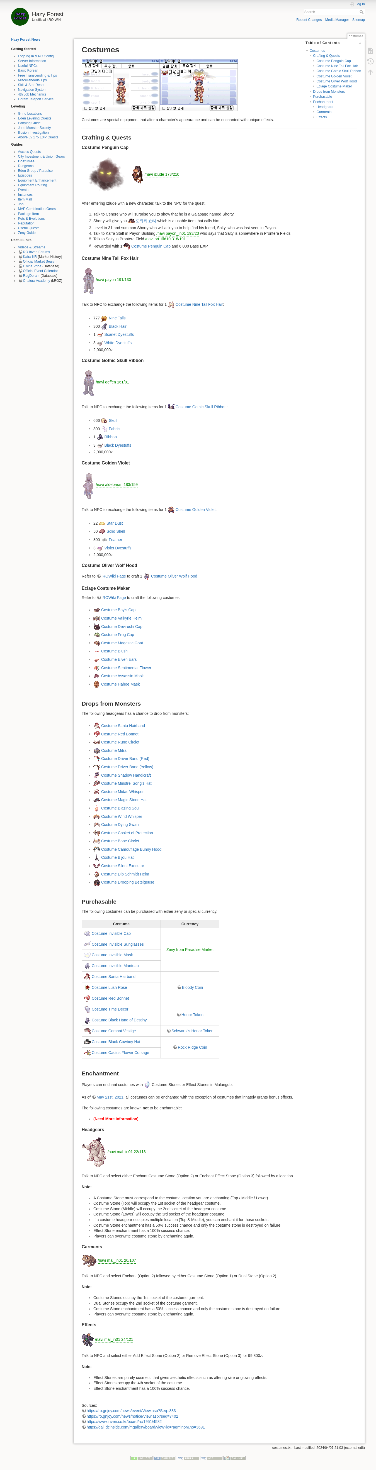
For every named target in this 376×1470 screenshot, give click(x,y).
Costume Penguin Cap (333, 61)
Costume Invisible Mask (112, 955)
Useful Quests (29, 228)
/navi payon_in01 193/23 (177, 233)
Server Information (32, 61)
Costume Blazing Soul (120, 808)
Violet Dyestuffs (118, 548)
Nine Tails (117, 318)
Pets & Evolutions (31, 219)
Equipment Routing (32, 185)
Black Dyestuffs (118, 445)
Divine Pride (32, 266)
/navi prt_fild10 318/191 (165, 239)
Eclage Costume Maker (334, 86)
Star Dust (114, 523)
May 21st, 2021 (110, 1097)
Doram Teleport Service (36, 99)
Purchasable (322, 97)
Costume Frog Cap (117, 634)
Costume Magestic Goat (122, 642)
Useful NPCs (28, 66)
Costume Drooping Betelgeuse (127, 882)
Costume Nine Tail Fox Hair (337, 66)
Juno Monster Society (34, 128)
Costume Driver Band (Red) (125, 758)
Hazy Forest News (25, 39)
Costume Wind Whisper (121, 816)
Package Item (28, 214)
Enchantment (323, 102)
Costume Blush (114, 651)
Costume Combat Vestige (114, 1031)
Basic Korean (28, 70)
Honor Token (192, 1014)
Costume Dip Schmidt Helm (125, 874)
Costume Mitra (114, 750)
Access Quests (29, 152)
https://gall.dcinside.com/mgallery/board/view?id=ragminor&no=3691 (146, 1427)
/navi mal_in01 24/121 (114, 1339)
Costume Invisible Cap (111, 933)
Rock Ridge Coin (192, 1047)
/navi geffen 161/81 (112, 382)
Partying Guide (29, 123)
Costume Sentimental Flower (126, 667)
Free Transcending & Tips (37, 75)
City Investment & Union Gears (41, 156)
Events (23, 190)
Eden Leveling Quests (35, 118)
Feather (115, 539)
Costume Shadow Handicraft (126, 775)
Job (21, 204)
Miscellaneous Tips (32, 80)
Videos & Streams (31, 247)
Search (362, 12)
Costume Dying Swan (120, 824)
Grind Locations (30, 114)
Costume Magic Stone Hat (124, 800)
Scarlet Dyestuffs (119, 334)
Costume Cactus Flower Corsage (120, 1052)
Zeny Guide (27, 233)
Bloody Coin (192, 987)
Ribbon (111, 437)
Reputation (26, 223)
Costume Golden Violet (333, 76)
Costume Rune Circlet (120, 742)
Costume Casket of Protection (127, 832)
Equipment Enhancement (37, 180)
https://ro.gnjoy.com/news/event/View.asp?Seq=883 (131, 1410)
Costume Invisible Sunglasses (118, 944)
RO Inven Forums (36, 252)
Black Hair (118, 326)
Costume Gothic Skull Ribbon (338, 71)
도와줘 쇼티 (146, 221)
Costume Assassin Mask (122, 676)
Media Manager (337, 20)
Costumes (26, 161)
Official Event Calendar (40, 271)
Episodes (25, 175)
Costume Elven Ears (119, 659)
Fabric (114, 428)
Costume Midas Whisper (122, 791)
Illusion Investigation (33, 132)
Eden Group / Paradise (35, 171)
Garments (323, 112)
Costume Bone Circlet (120, 841)
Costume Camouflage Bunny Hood (131, 849)
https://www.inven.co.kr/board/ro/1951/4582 (124, 1421)
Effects (321, 117)
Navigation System (32, 90)
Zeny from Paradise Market (190, 949)
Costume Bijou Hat (117, 857)
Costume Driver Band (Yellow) (127, 766)
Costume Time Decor (110, 1009)
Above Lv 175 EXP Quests (38, 137)
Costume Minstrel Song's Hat (126, 783)
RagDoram (31, 276)
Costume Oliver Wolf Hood (336, 81)
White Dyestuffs (118, 342)
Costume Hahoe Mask (120, 684)
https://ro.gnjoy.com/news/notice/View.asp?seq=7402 (132, 1416)
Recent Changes (309, 20)
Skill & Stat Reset (31, 85)
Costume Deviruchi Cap (121, 626)
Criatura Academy (36, 281)
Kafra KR (30, 257)
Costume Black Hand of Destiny (119, 1020)
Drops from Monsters (329, 92)
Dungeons (26, 166)
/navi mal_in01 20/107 (117, 1260)
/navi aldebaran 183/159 (117, 484)
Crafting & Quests (326, 56)
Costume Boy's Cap (118, 610)
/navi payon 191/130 (113, 279)
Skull (113, 420)
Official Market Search (40, 261)
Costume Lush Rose (109, 987)
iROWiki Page (114, 576)
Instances (25, 195)
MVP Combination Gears (37, 209)
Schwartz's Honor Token (192, 1031)
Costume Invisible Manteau (115, 965)
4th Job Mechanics (32, 94)
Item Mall (25, 199)
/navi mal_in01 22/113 (127, 1151)
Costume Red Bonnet (120, 734)
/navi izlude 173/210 (162, 174)
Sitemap (358, 20)
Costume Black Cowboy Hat (116, 1041)
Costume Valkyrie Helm (121, 618)
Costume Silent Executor (122, 866)
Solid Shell (115, 531)
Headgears (324, 107)
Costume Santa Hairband (123, 725)
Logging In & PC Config (36, 56)
